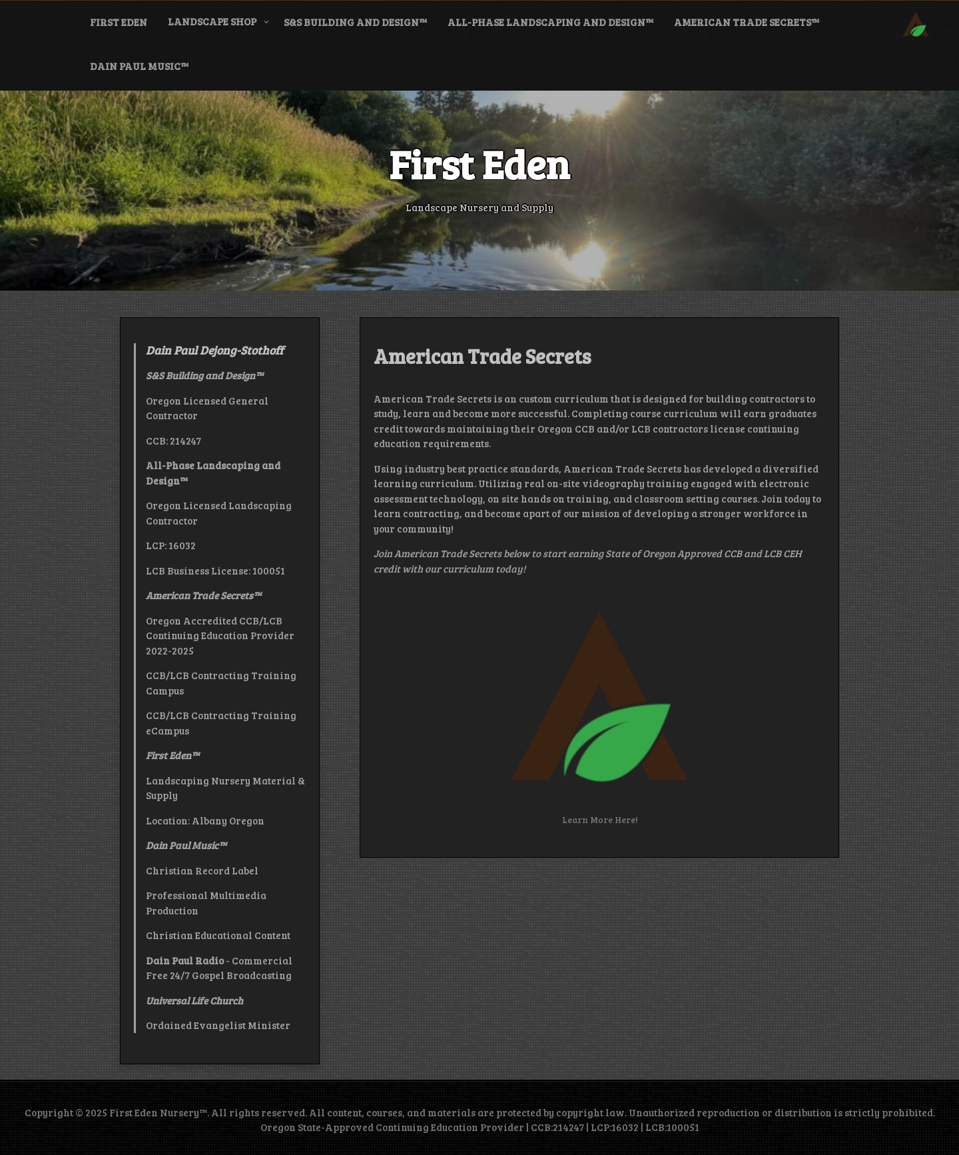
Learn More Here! (599, 820)
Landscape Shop (212, 21)
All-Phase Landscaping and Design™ (550, 22)
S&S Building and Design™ (355, 22)
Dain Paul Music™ (139, 66)
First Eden (118, 22)
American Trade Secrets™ (746, 22)
